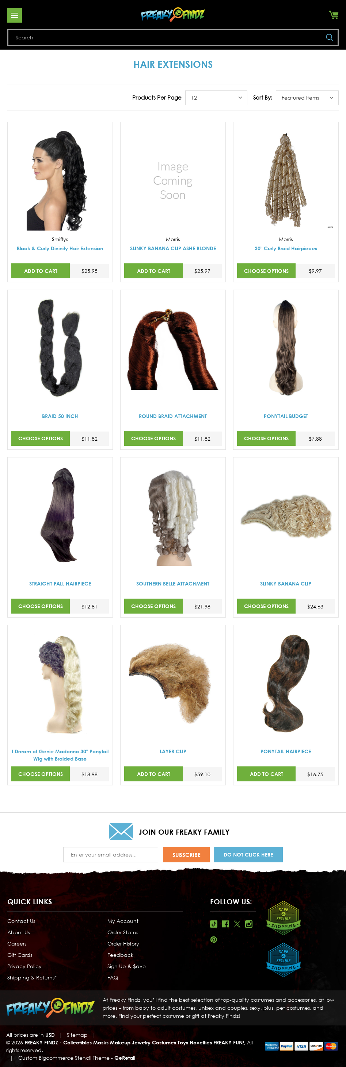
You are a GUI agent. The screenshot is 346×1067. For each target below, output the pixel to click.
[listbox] (216, 97)
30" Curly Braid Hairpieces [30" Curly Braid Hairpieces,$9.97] (286, 248)
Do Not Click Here (248, 854)
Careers (16, 943)
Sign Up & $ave (126, 966)
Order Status (122, 932)
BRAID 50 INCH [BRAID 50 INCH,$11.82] (60, 416)
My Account (122, 921)
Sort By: (262, 97)
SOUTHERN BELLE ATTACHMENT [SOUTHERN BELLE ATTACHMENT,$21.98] (172, 583)
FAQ (112, 977)
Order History (123, 943)
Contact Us (21, 921)
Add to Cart (40, 271)
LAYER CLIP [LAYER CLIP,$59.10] (173, 751)
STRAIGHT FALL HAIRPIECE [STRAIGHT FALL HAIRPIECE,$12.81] (60, 583)
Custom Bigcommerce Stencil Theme (64, 1058)
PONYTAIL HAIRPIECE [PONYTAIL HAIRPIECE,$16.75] (286, 751)
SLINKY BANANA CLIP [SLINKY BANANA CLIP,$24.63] (285, 583)
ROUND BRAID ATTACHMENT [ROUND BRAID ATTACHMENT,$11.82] (173, 416)
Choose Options (266, 271)
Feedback (120, 955)
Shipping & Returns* (32, 977)
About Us (18, 932)
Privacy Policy (24, 966)
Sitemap (77, 1035)
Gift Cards (19, 955)
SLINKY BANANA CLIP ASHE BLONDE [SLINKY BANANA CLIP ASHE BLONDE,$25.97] (173, 248)
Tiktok (213, 924)
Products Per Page (157, 97)
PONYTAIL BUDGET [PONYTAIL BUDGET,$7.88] (286, 416)
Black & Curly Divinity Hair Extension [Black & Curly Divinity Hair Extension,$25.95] (60, 248)
